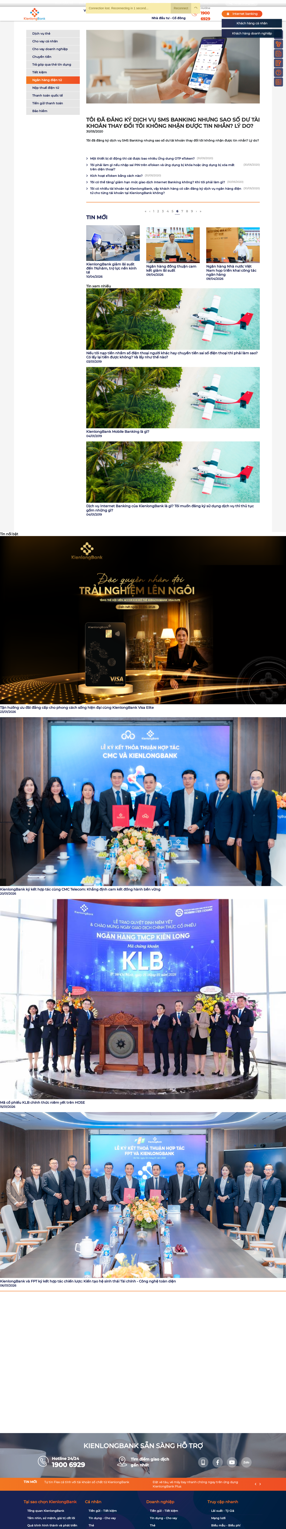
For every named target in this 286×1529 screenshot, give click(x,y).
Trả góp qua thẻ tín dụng (51, 64)
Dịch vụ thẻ (41, 33)
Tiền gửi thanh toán (47, 103)
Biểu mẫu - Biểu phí (225, 1525)
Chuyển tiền (41, 57)
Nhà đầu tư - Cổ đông (170, 14)
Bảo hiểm (39, 111)
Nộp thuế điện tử (45, 88)
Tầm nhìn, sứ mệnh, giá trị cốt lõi (51, 1518)
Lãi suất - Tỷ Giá (222, 1510)
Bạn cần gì (64, 3)
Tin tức (144, 14)
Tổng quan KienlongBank (45, 1510)
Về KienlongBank (79, 14)
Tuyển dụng (105, 14)
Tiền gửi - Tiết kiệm (103, 1510)
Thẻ (91, 1525)
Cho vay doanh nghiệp (50, 49)
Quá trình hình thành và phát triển (52, 1525)
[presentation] (255, 1484)
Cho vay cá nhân (45, 41)
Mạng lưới (218, 1518)
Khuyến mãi (127, 14)
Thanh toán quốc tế (47, 95)
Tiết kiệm (39, 72)
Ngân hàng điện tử (47, 80)
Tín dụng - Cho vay (102, 1518)
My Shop (211, 3)
